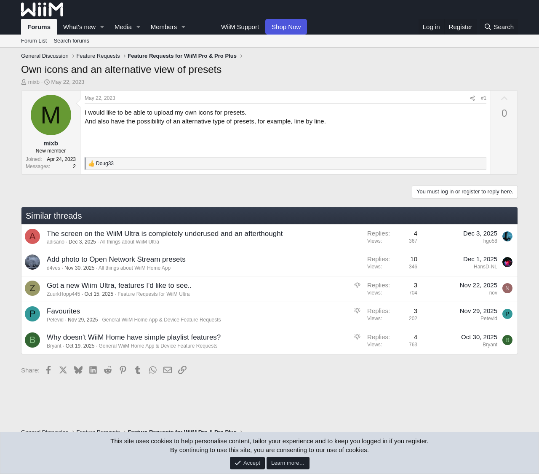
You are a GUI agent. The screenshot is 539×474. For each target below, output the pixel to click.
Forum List (34, 40)
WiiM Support (240, 26)
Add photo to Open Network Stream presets (116, 259)
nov (493, 293)
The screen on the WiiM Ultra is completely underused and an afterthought (165, 234)
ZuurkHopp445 (63, 294)
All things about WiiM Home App (135, 268)
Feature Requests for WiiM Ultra (153, 294)
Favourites (63, 311)
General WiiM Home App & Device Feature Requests (161, 320)
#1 (483, 98)
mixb (34, 82)
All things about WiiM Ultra (129, 242)
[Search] (499, 27)
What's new (79, 26)
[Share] (472, 98)
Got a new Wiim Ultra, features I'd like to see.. (119, 285)
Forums (39, 26)
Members (164, 26)
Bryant (54, 346)
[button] (102, 27)
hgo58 (490, 241)
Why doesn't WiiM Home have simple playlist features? (134, 337)
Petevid (55, 320)
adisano (55, 242)
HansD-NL (485, 267)
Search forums (71, 40)
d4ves (53, 268)
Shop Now (286, 26)
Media (123, 26)
